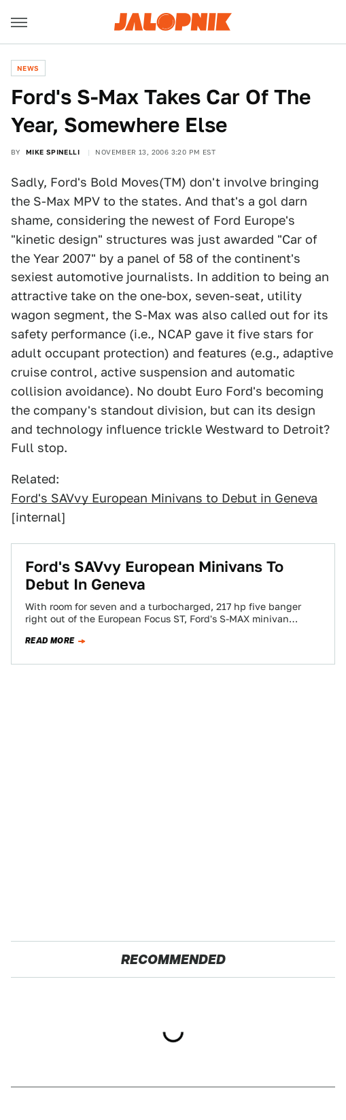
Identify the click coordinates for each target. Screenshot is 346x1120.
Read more (50, 641)
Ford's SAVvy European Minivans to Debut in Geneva (164, 498)
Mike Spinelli (53, 152)
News (28, 68)
